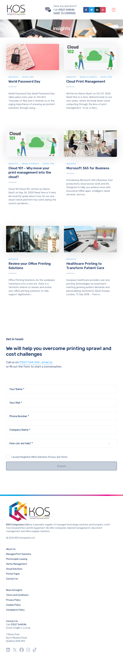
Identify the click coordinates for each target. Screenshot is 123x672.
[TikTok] (35, 650)
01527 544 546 (29, 362)
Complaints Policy (15, 610)
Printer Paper (13, 574)
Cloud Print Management (85, 81)
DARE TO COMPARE (64, 13)
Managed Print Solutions (18, 554)
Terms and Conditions (17, 595)
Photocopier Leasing (16, 559)
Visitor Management (16, 564)
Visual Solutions (14, 569)
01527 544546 (66, 9)
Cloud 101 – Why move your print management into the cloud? (29, 172)
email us (47, 362)
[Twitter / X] (14, 650)
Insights (13, 77)
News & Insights (14, 590)
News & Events (88, 77)
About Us (11, 549)
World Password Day (24, 81)
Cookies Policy (13, 605)
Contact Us (12, 578)
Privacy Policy (13, 600)
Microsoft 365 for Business (87, 168)
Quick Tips (28, 77)
